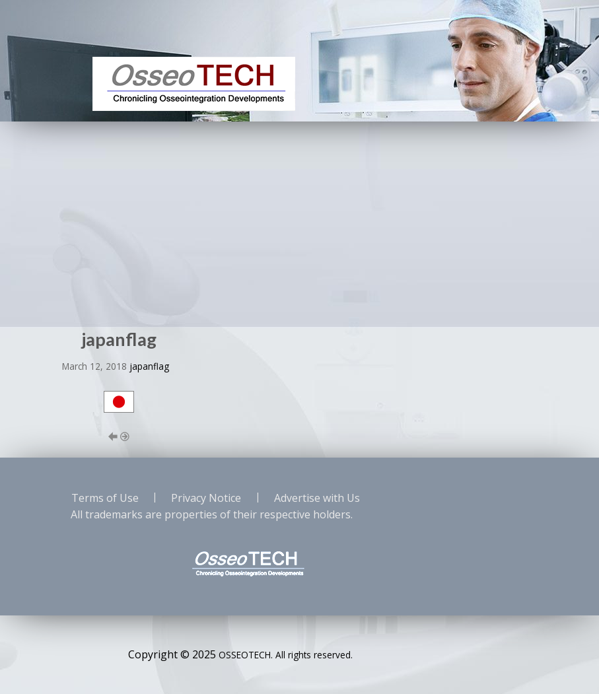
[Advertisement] (299, 220)
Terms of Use (105, 498)
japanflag (149, 366)
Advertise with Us (317, 498)
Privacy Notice (206, 498)
